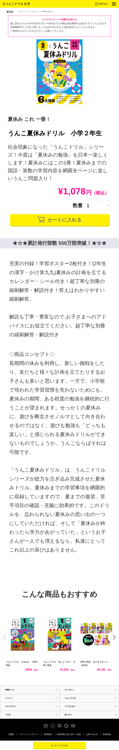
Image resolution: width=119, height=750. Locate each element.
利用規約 (48, 739)
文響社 (11, 739)
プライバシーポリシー (29, 739)
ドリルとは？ (71, 711)
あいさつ (69, 719)
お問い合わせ (92, 739)
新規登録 (107, 739)
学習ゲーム (10, 694)
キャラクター (11, 711)
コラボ (8, 719)
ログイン (101, 4)
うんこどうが (71, 702)
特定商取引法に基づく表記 (69, 739)
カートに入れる (59, 221)
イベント (9, 702)
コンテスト (70, 694)
